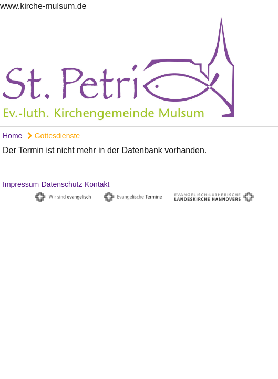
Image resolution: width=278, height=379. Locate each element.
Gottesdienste (53, 136)
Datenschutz (62, 184)
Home (12, 136)
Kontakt (97, 184)
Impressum (21, 184)
